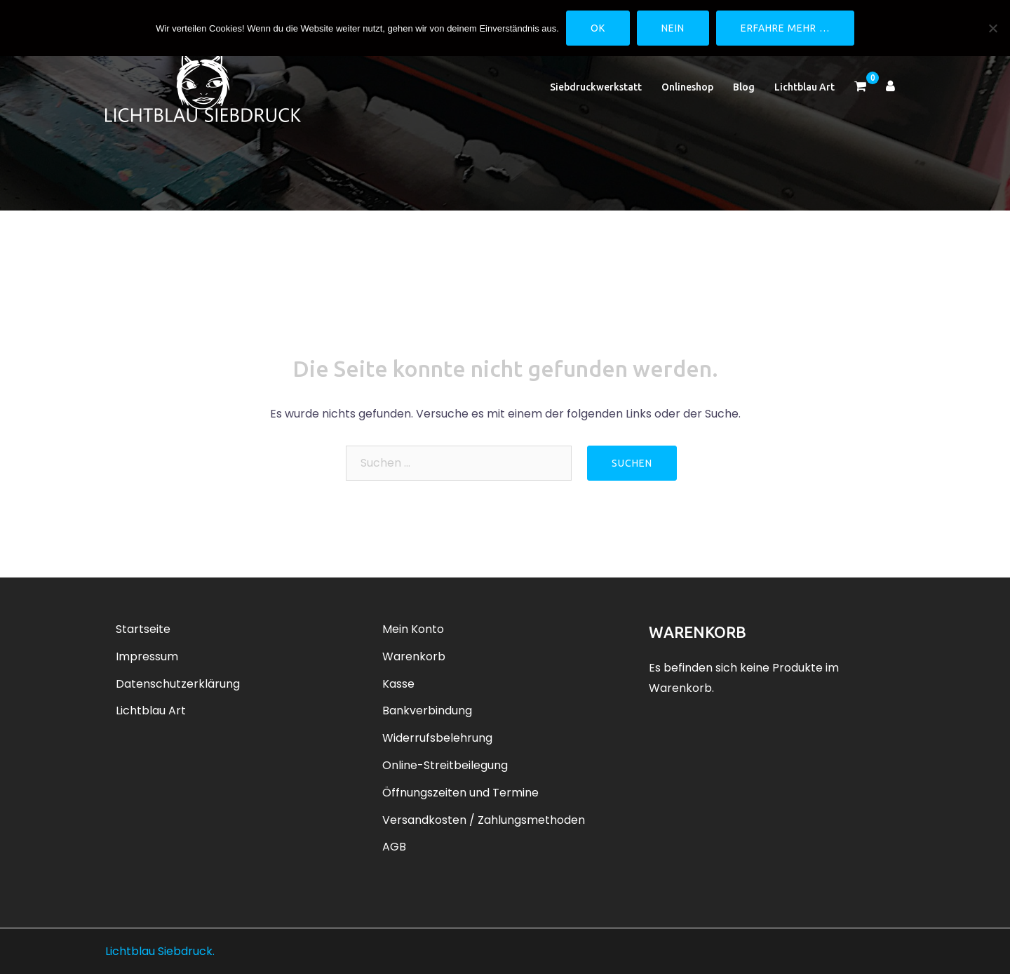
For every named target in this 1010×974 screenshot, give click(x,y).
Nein (673, 28)
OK (598, 28)
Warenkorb (413, 656)
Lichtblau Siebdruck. (160, 951)
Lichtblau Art (804, 87)
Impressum (147, 656)
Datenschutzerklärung (178, 684)
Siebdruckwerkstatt (596, 87)
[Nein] (992, 28)
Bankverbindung (427, 710)
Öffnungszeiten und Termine (460, 793)
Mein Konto (413, 629)
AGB (394, 847)
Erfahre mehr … (785, 28)
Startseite (143, 629)
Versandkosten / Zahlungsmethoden (483, 820)
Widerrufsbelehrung (437, 738)
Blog (744, 87)
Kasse (398, 684)
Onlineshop (687, 87)
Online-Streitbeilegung (445, 765)
